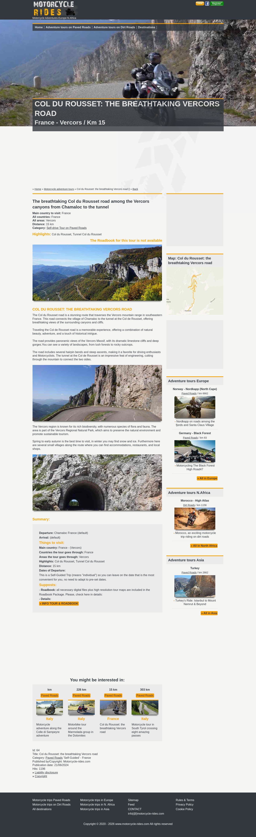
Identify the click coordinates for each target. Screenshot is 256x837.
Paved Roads (49, 695)
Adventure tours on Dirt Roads (114, 27)
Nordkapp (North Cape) (201, 389)
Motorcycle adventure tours (59, 189)
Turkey (194, 568)
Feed (131, 804)
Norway (178, 389)
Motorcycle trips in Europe (96, 800)
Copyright (41, 776)
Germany (185, 433)
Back (135, 189)
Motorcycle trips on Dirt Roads (52, 804)
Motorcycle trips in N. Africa (97, 804)
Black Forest (202, 433)
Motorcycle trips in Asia (94, 809)
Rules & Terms (185, 800)
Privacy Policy (185, 804)
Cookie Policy (184, 809)
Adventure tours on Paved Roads (68, 27)
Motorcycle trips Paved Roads (51, 800)
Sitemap (133, 800)
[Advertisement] (128, 159)
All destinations (42, 809)
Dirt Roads (189, 505)
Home (39, 27)
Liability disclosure (46, 772)
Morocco (187, 500)
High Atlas (202, 500)
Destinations (146, 27)
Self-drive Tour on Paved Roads (67, 227)
